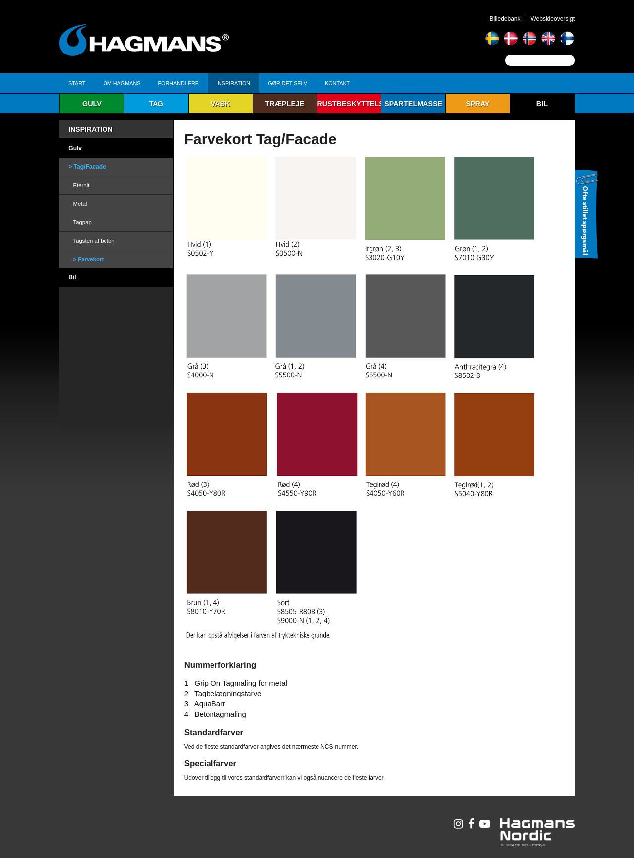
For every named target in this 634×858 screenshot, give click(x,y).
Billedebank (504, 18)
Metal (80, 204)
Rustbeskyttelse (349, 103)
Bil (542, 103)
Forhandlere (178, 83)
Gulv (92, 103)
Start (76, 83)
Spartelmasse (413, 103)
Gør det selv (287, 83)
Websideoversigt (553, 18)
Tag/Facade (90, 166)
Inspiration (233, 83)
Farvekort (91, 259)
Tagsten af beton (93, 241)
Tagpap (82, 222)
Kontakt (337, 83)
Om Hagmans (121, 83)
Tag (156, 103)
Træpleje (284, 103)
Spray (477, 103)
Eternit (81, 185)
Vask (220, 103)
